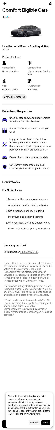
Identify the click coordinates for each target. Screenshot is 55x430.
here (38, 414)
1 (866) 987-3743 (29, 252)
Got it (46, 422)
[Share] (50, 3)
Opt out (34, 422)
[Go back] (4, 3)
